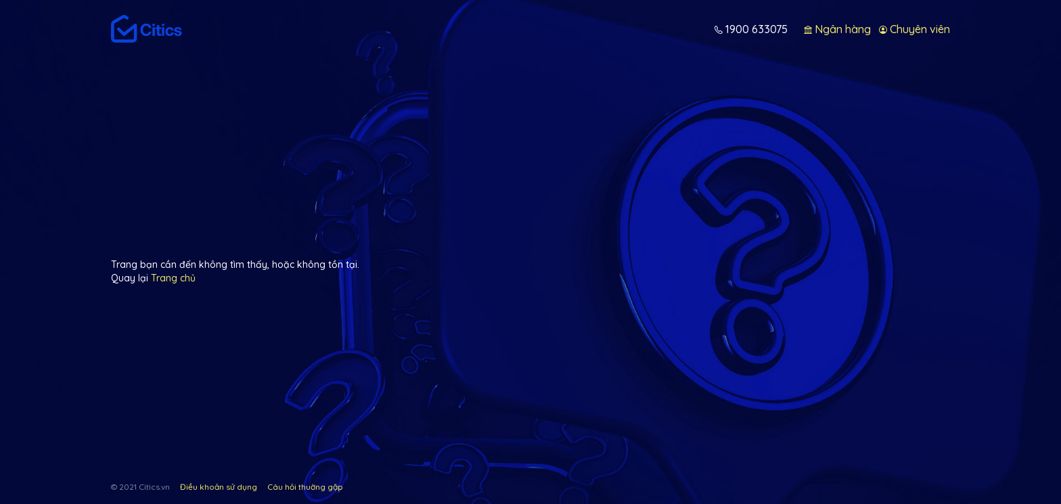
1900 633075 (755, 29)
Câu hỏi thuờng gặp (305, 487)
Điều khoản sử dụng (218, 487)
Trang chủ (173, 278)
